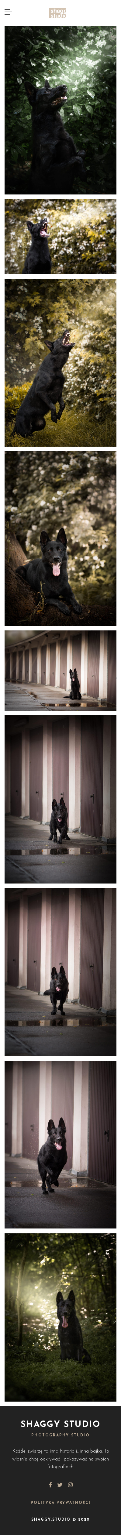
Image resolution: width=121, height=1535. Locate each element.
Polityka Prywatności (61, 1503)
